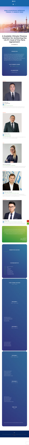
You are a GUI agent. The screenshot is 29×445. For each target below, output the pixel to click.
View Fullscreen (6, 251)
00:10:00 (5, 276)
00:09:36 (5, 275)
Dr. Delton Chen (6, 133)
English (12, 66)
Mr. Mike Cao (5, 102)
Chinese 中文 (16, 66)
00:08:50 (5, 274)
